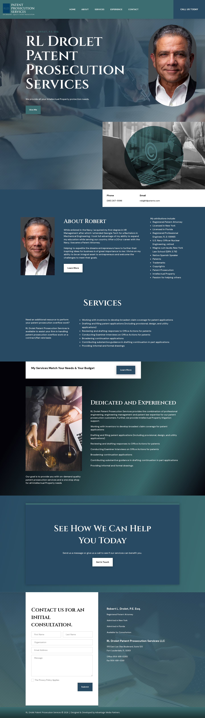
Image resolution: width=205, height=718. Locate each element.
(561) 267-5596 (114, 200)
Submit (85, 687)
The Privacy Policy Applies (45, 680)
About (85, 9)
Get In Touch (102, 562)
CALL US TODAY (189, 9)
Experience (116, 9)
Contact (133, 9)
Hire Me (33, 109)
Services (99, 9)
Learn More (73, 268)
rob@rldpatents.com (150, 200)
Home (72, 9)
